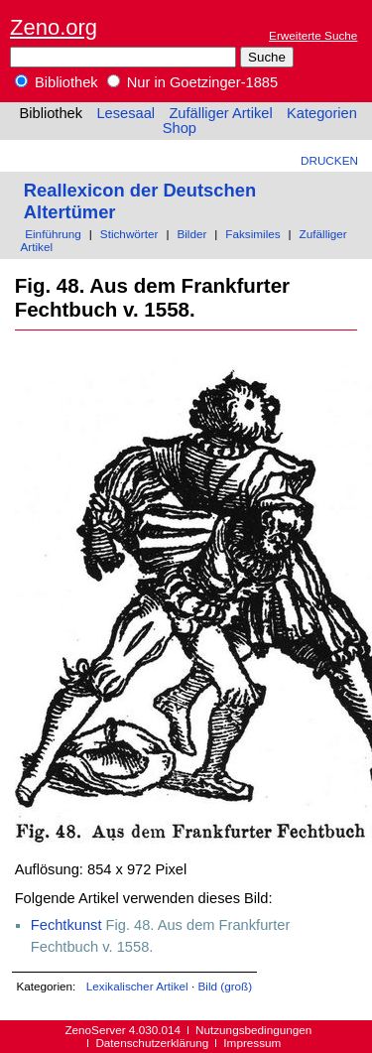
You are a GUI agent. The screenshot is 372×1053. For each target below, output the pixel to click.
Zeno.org (53, 27)
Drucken (329, 160)
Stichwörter (129, 233)
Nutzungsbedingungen (253, 1029)
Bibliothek (56, 82)
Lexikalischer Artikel (137, 986)
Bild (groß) (224, 986)
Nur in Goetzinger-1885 (192, 82)
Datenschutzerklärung (151, 1042)
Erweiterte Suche (313, 35)
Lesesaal (125, 113)
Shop (179, 128)
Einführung (53, 233)
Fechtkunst (66, 925)
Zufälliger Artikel (220, 113)
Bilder (191, 233)
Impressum (252, 1042)
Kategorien (322, 113)
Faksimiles (252, 233)
